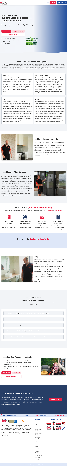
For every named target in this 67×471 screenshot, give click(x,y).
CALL (17, 373)
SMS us (51, 210)
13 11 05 (47, 210)
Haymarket (8, 13)
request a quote (58, 210)
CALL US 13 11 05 (62, 2)
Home (2, 13)
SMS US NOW (6, 31)
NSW (5, 13)
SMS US (53, 2)
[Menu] (48, 3)
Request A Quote (18, 31)
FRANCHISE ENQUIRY (13, 34)
